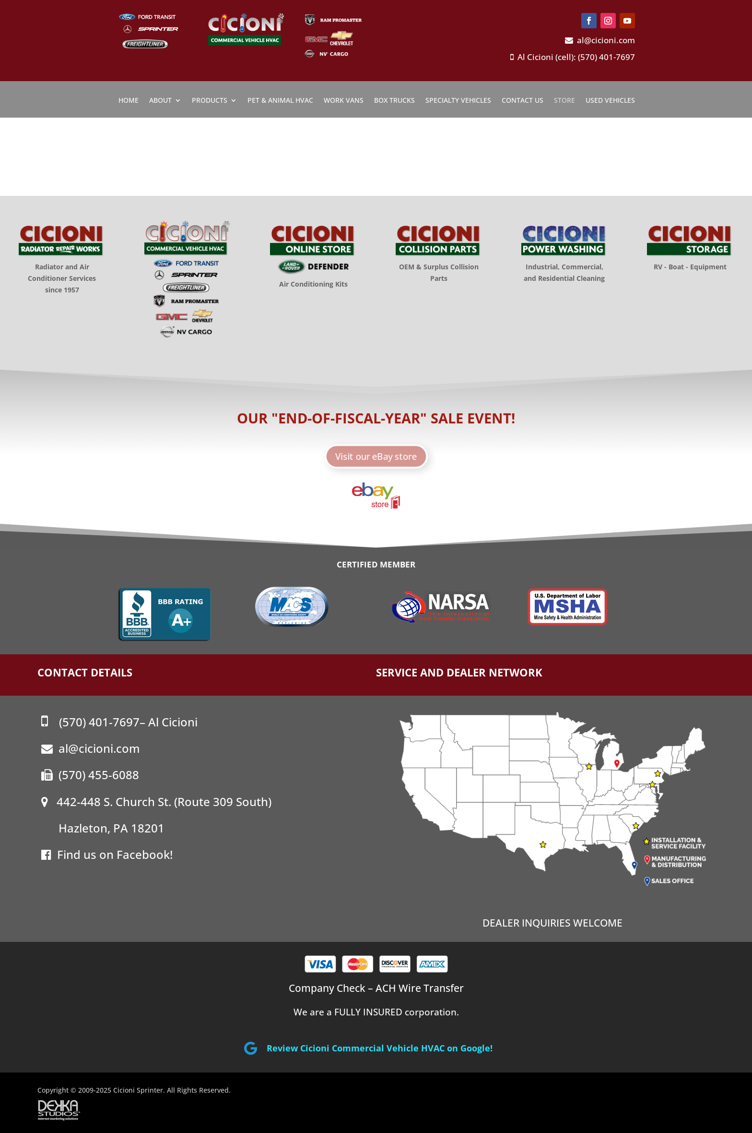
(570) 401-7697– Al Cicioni (119, 722)
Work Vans (344, 101)
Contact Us (522, 101)
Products (209, 101)
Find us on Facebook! (107, 854)
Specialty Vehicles (458, 101)
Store (564, 101)
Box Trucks (394, 101)
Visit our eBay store (376, 454)
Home (128, 101)
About (160, 101)
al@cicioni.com (600, 40)
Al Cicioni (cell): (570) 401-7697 (572, 56)
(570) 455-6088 (90, 775)
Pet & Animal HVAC (280, 101)
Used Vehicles (610, 101)
